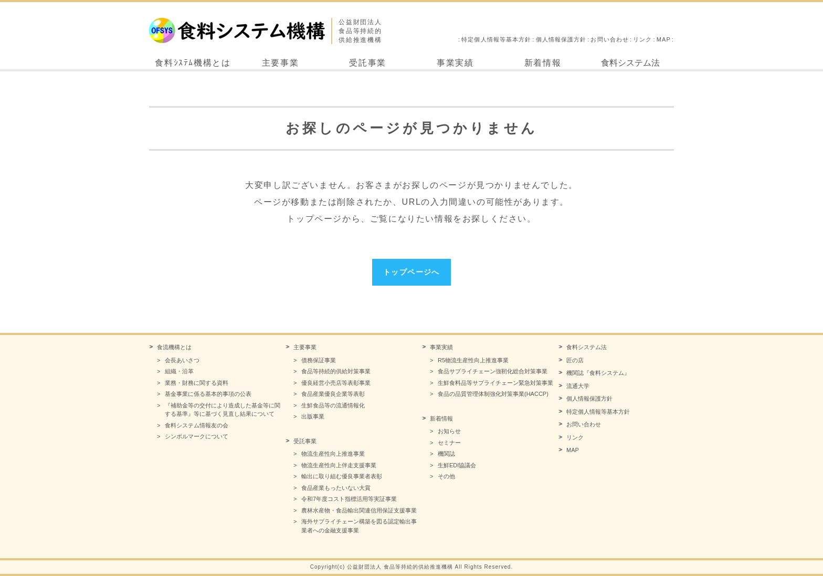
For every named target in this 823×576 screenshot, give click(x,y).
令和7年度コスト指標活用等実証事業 (349, 499)
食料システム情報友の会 (196, 425)
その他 (446, 476)
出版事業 (312, 416)
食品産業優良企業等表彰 (333, 394)
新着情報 (542, 62)
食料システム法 (630, 62)
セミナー (449, 442)
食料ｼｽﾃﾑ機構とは (192, 62)
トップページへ (411, 272)
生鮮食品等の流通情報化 (333, 405)
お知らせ (449, 431)
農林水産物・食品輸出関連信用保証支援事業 (359, 510)
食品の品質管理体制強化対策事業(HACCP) (493, 394)
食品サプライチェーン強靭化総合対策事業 (492, 371)
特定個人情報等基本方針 (496, 39)
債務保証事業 (318, 360)
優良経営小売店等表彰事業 (336, 383)
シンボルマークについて (196, 436)
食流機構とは (174, 347)
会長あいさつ (182, 360)
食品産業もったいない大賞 (336, 488)
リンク (642, 39)
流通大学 (577, 386)
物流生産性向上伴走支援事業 (338, 465)
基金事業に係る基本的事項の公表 (208, 394)
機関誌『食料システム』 (598, 373)
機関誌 (446, 454)
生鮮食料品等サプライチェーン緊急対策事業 (495, 383)
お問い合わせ (609, 39)
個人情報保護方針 (561, 39)
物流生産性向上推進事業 (333, 454)
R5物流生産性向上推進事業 (473, 360)
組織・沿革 (179, 371)
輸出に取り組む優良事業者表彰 (341, 476)
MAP (664, 39)
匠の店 (575, 360)
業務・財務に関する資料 (196, 383)
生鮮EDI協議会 (457, 465)
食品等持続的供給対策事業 (336, 371)
